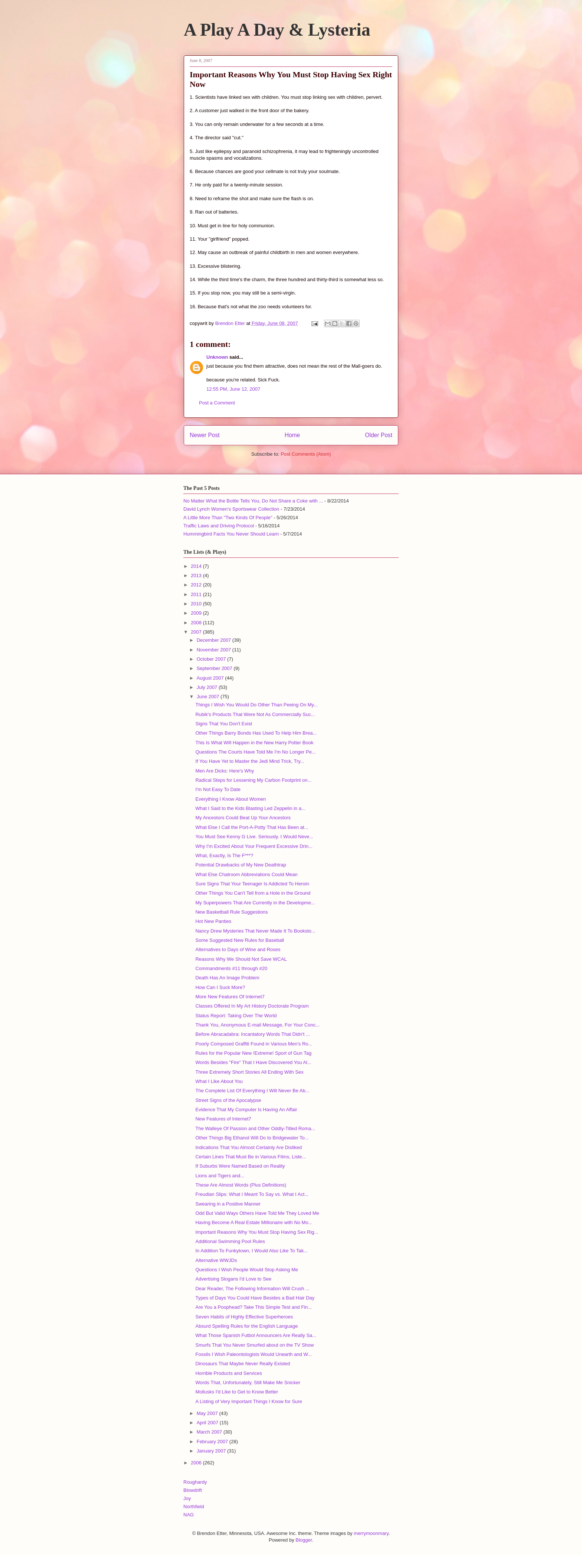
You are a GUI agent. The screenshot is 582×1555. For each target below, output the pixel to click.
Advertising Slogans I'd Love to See (233, 1279)
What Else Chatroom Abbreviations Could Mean (246, 874)
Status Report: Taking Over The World (236, 1015)
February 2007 (213, 1441)
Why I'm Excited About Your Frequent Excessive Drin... (253, 846)
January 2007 (212, 1451)
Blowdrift (192, 1490)
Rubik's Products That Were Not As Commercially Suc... (255, 714)
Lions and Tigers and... (219, 1175)
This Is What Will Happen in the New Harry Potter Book (254, 742)
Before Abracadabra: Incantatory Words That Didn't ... (252, 1034)
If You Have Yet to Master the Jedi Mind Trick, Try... (249, 761)
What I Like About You (218, 1081)
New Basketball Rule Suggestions (231, 912)
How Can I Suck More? (220, 987)
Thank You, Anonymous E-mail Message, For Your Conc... (257, 1025)
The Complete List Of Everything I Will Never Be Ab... (252, 1090)
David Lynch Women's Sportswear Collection (231, 509)
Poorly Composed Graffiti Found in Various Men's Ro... (253, 1044)
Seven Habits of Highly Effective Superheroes (244, 1317)
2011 (197, 594)
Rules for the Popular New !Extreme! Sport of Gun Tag (253, 1053)
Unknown (217, 357)
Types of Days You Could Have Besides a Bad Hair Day (254, 1298)
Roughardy (195, 1482)
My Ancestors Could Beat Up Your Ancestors (243, 817)
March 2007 (210, 1432)
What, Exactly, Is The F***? (224, 855)
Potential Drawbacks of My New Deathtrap (240, 865)
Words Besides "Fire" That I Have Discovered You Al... (253, 1062)
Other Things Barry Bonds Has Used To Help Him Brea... (256, 733)
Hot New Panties (213, 921)
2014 (197, 566)
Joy (187, 1498)
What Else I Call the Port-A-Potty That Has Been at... (251, 827)
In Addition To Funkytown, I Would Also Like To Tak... (251, 1250)
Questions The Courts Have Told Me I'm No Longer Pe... (255, 752)
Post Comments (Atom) (306, 454)
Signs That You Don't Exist (223, 723)
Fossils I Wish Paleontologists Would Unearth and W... (253, 1354)
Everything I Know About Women (230, 799)
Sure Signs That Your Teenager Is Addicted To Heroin (252, 884)
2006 (197, 1462)
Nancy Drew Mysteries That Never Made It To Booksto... (255, 931)
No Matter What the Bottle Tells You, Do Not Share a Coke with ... (253, 501)
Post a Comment (217, 403)
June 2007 (208, 696)
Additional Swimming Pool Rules (230, 1241)
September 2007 (215, 668)
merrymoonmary (371, 1533)
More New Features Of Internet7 (229, 996)
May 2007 (208, 1413)
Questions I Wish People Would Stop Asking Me (246, 1269)
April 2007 (208, 1422)
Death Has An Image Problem (227, 977)
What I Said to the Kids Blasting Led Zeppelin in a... (250, 808)
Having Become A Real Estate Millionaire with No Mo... (253, 1222)
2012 (197, 585)
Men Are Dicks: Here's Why (224, 771)
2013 (197, 575)
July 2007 (208, 687)
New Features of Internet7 (223, 1119)
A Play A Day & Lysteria (277, 29)
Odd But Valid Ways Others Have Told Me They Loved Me (257, 1213)
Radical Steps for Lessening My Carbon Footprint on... (253, 780)
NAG (188, 1514)
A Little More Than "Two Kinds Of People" (227, 517)
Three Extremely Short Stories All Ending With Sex (249, 1072)
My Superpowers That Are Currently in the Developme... (255, 902)
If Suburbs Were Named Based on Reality (240, 1166)
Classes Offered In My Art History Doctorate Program (251, 1006)
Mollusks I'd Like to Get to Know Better (236, 1392)
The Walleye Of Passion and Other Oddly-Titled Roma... (255, 1128)
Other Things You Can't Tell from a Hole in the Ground (252, 893)
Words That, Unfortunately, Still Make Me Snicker (247, 1382)
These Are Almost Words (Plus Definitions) (240, 1185)
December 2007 (214, 640)
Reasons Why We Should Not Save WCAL (241, 959)
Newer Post (205, 435)
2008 (197, 622)
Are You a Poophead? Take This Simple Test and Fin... (253, 1307)
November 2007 (214, 650)
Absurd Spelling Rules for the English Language (246, 1326)
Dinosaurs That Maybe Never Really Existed (242, 1363)
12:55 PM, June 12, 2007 (233, 389)
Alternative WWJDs (216, 1260)
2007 (197, 632)
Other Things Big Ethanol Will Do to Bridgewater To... (251, 1138)
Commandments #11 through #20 (231, 968)
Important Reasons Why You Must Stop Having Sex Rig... (256, 1232)
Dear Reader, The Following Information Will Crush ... (252, 1288)
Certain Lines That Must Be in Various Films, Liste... (250, 1156)
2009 (197, 613)
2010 (197, 603)
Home (292, 435)
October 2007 (212, 659)
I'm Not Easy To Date (217, 789)
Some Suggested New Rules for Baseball (239, 940)
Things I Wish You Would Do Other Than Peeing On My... (256, 704)
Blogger (303, 1540)
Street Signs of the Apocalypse (228, 1100)
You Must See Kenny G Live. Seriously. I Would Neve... (254, 836)
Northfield (193, 1506)
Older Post (378, 435)
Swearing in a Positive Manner (228, 1204)
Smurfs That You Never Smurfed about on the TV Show (254, 1345)
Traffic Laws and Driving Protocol (218, 525)
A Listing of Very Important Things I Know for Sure (248, 1401)
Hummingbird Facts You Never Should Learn (231, 534)
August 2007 (211, 678)
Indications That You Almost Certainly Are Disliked (248, 1147)
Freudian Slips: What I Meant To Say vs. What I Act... (251, 1194)
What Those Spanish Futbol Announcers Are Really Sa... (255, 1335)
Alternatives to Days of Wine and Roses (237, 949)
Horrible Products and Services (228, 1373)
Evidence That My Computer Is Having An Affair (246, 1109)
